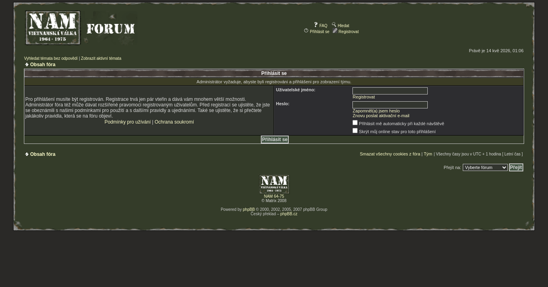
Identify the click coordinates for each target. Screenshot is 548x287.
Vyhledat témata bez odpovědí (51, 58)
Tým (428, 153)
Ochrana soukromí (174, 122)
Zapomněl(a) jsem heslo (376, 110)
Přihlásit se (316, 31)
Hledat (340, 26)
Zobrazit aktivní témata (101, 58)
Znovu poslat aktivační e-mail (381, 115)
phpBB (249, 209)
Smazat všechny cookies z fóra (390, 153)
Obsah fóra (42, 64)
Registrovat (345, 31)
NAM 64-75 (274, 196)
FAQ (320, 26)
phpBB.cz (288, 214)
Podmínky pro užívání (127, 122)
